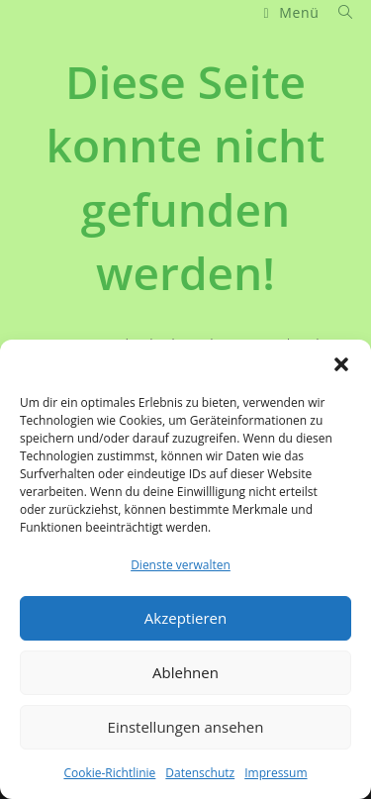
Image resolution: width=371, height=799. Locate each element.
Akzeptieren (185, 618)
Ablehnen (185, 672)
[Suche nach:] (338, 12)
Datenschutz (199, 772)
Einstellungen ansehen (186, 727)
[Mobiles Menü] (293, 12)
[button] (341, 364)
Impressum (275, 772)
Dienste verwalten (181, 564)
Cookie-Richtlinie (109, 772)
